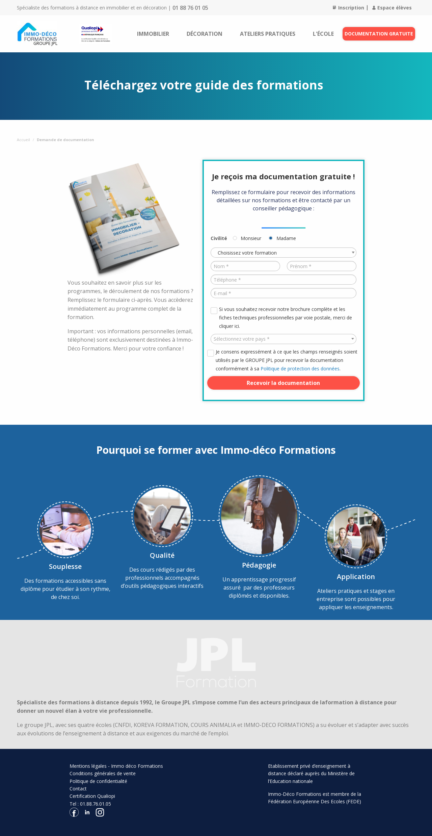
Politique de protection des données (300, 368)
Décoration (204, 33)
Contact (78, 788)
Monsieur (251, 238)
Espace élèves (392, 7)
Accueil (23, 139)
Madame (286, 238)
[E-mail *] (283, 293)
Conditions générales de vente (103, 773)
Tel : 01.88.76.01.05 (90, 804)
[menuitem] (153, 33)
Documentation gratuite (379, 33)
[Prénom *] (321, 266)
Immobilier (153, 33)
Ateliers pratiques (267, 33)
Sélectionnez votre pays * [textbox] (242, 339)
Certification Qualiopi (92, 796)
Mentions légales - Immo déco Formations (116, 766)
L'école (323, 33)
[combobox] (283, 339)
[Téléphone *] (283, 280)
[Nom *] (245, 266)
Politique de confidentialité (98, 781)
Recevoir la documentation (283, 383)
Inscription (348, 7)
